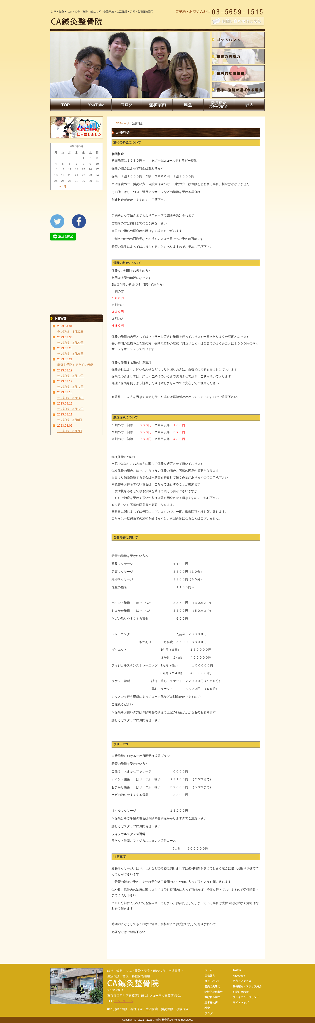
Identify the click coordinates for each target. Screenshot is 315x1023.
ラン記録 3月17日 (70, 387)
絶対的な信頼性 (214, 991)
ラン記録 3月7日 (69, 431)
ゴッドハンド (212, 980)
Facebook (239, 975)
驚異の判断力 (212, 986)
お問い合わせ (240, 991)
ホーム (208, 970)
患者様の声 (211, 1002)
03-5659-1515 (123, 1001)
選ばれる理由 (212, 997)
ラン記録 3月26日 (70, 353)
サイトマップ (240, 1002)
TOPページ (122, 123)
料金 (207, 1007)
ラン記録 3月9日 (69, 420)
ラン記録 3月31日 (70, 331)
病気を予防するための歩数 (75, 364)
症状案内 (210, 975)
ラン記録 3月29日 (70, 343)
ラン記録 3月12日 (70, 409)
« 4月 (62, 186)
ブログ (208, 1013)
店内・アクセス (242, 980)
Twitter (237, 970)
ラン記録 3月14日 (70, 398)
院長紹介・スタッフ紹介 (247, 986)
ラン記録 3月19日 (70, 376)
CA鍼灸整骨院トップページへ (256, 961)
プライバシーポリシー (246, 997)
